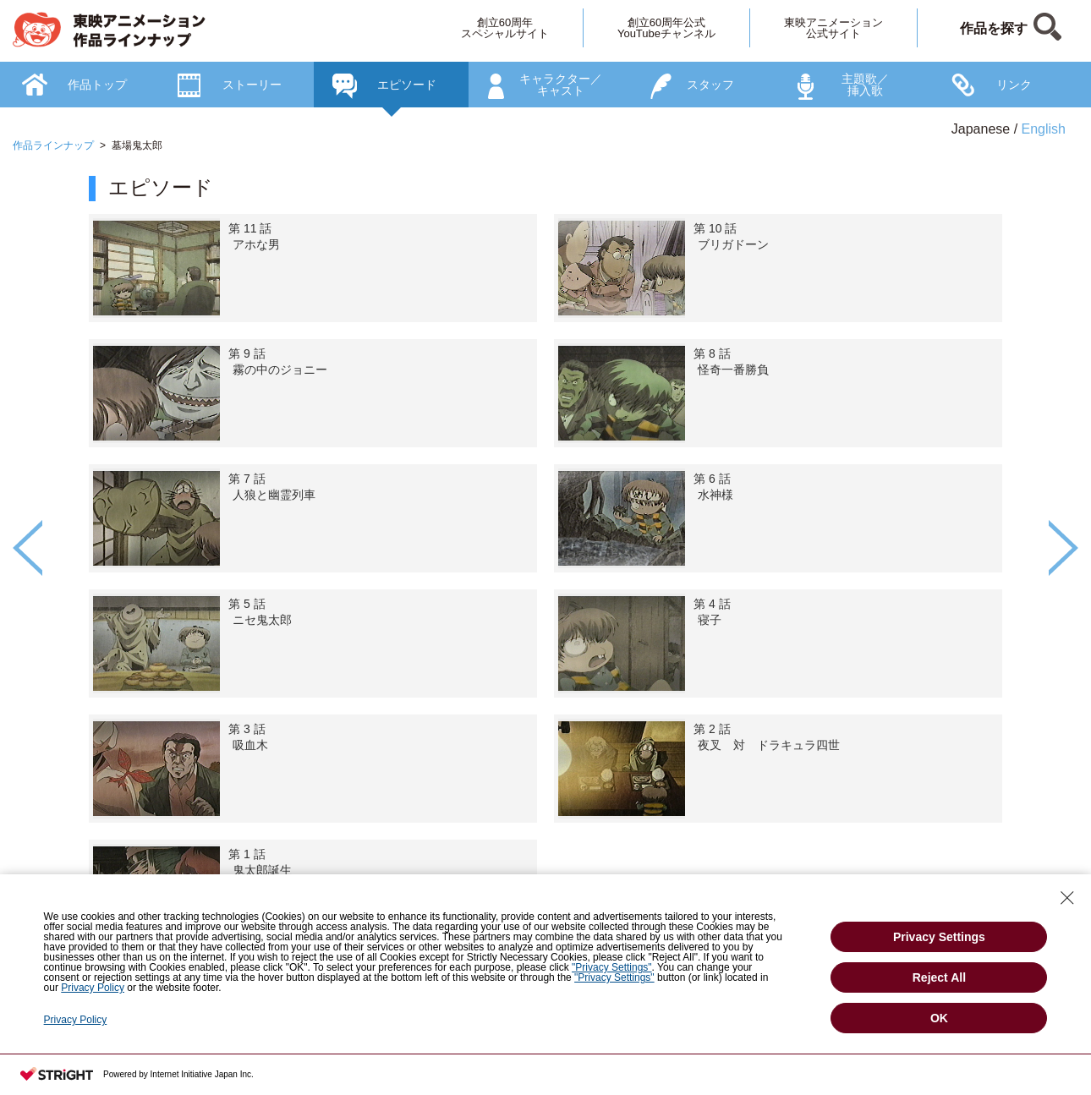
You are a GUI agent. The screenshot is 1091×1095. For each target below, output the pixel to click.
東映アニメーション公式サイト (833, 28)
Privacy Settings (939, 937)
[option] (545, 596)
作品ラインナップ (53, 145)
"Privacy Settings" (612, 967)
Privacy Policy (92, 988)
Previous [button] (27, 548)
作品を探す (994, 28)
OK (939, 1018)
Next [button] (1063, 548)
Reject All (939, 977)
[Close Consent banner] (1067, 898)
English (1044, 129)
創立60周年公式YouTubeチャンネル (666, 28)
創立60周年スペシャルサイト (505, 28)
